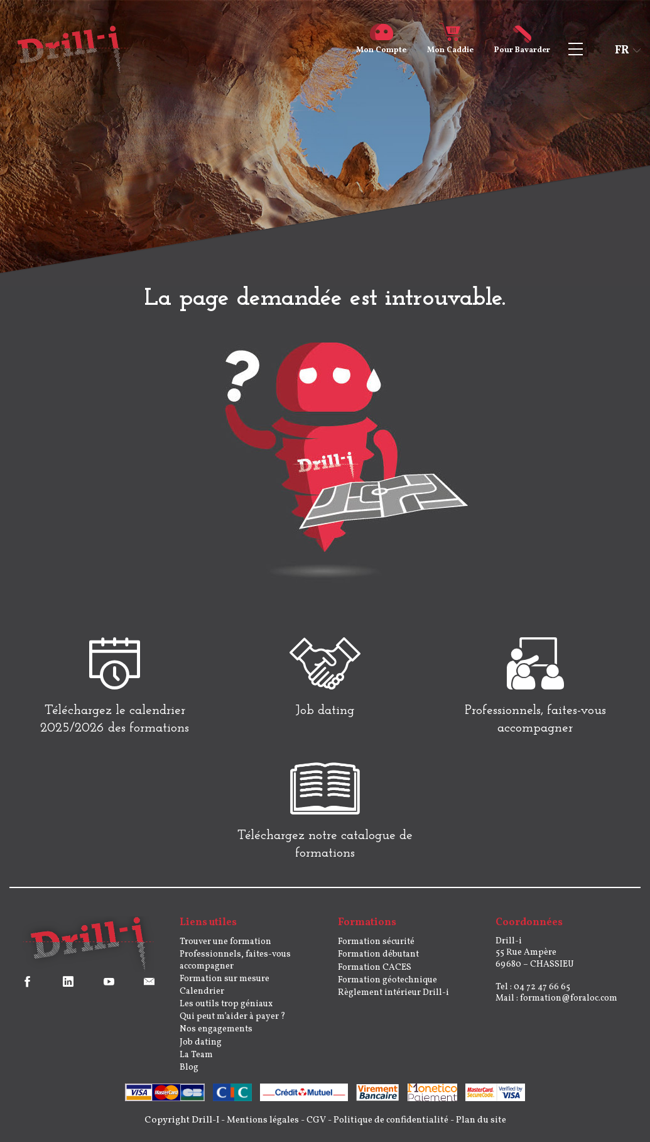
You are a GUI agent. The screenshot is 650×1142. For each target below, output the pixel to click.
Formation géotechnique (387, 986)
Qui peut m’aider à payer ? (233, 1022)
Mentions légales (260, 1126)
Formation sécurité (376, 947)
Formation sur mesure (224, 985)
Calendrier (202, 997)
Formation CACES (374, 973)
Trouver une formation (225, 947)
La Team (196, 1061)
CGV (315, 1126)
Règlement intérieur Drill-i (393, 998)
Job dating (201, 1047)
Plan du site (485, 1126)
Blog (189, 1073)
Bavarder (522, 45)
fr (622, 50)
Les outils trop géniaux (226, 1010)
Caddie (450, 45)
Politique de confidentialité (392, 1126)
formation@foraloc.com (568, 1004)
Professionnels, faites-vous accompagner (235, 965)
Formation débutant (378, 960)
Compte (381, 45)
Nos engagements (216, 1035)
